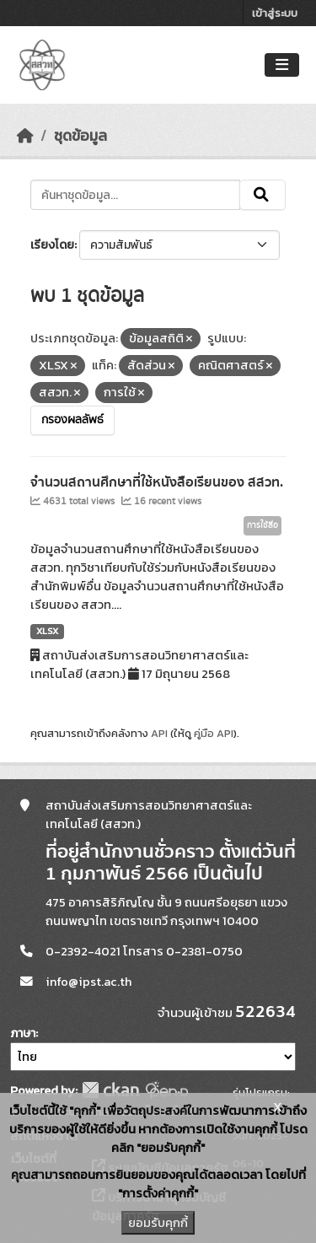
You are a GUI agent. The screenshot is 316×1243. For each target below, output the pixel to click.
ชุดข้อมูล (80, 136)
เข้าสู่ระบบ (274, 13)
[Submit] (262, 195)
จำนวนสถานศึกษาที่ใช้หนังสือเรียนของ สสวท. (156, 482)
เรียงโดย (52, 245)
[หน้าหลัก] (25, 136)
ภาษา (22, 1033)
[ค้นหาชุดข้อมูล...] (135, 195)
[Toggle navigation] (282, 65)
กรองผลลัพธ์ (72, 420)
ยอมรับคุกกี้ (158, 1222)
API (159, 733)
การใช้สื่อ (262, 525)
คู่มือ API (213, 733)
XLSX (47, 631)
